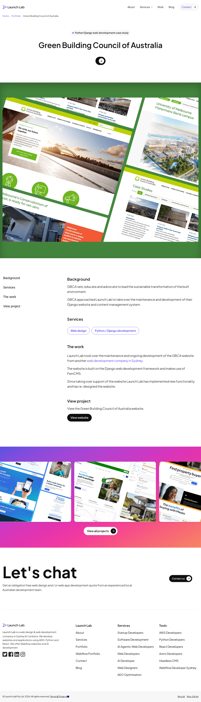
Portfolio (81, 646)
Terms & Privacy (58, 696)
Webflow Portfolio (88, 653)
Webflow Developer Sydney (177, 668)
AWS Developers (170, 632)
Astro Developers (170, 653)
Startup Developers (130, 632)
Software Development (133, 639)
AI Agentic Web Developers (135, 646)
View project (11, 306)
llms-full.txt (192, 696)
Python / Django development (115, 330)
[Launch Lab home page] (14, 7)
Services (146, 7)
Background (11, 278)
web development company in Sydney (115, 361)
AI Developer (126, 660)
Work (161, 7)
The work (9, 297)
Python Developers (172, 639)
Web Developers (128, 653)
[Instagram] (22, 654)
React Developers (171, 646)
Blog (171, 7)
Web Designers (127, 668)
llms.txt (181, 696)
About (131, 7)
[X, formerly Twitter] (5, 654)
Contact (81, 660)
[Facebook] (10, 654)
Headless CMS (169, 660)
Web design (79, 330)
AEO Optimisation (129, 674)
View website (79, 417)
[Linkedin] (16, 654)
